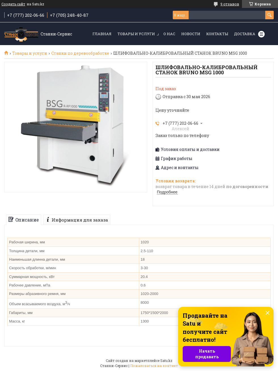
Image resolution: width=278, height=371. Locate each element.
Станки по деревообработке (80, 53)
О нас (169, 33)
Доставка (244, 33)
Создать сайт (13, 4)
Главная (101, 33)
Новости (190, 33)
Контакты (217, 33)
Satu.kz (166, 360)
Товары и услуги (136, 33)
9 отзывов (229, 4)
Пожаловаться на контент (154, 365)
